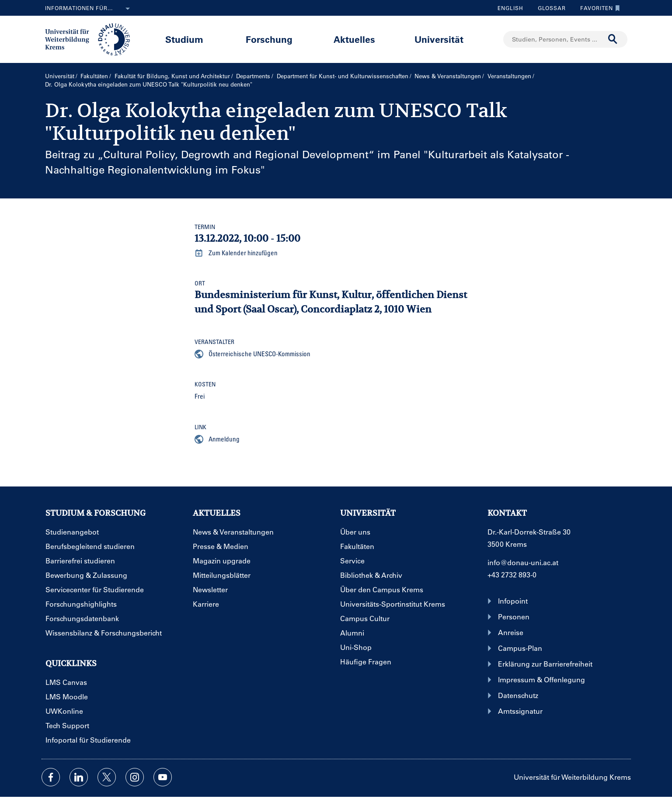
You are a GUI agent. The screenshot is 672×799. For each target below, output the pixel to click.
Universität (438, 39)
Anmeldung (217, 439)
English (510, 7)
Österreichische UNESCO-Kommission (252, 354)
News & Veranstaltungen (447, 76)
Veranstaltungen (509, 76)
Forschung (269, 39)
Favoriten (598, 8)
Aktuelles (354, 39)
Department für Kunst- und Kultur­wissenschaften (342, 76)
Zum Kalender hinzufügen (236, 253)
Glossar (548, 8)
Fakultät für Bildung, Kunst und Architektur (172, 76)
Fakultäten (94, 76)
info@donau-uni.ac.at (522, 562)
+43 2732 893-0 (511, 574)
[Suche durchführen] (613, 39)
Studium (184, 39)
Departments (253, 76)
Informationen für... (89, 8)
